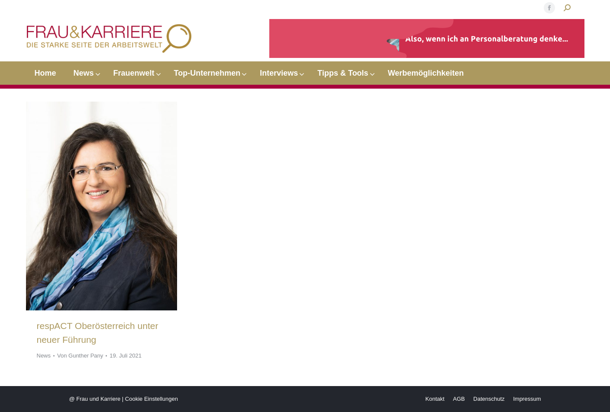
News (44, 355)
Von (80, 355)
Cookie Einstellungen (151, 399)
